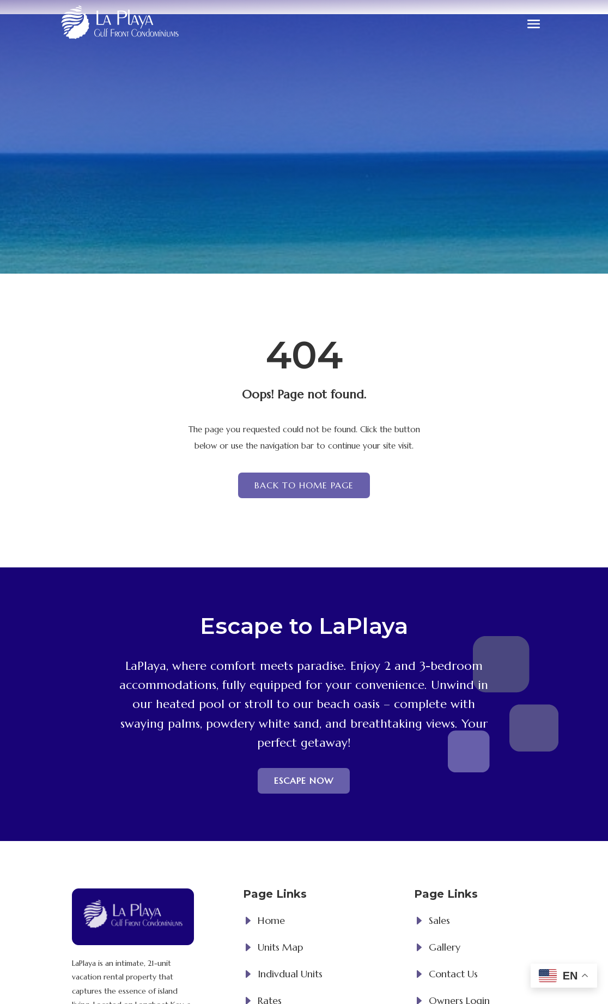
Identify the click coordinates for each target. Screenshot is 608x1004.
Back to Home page (304, 485)
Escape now (303, 780)
